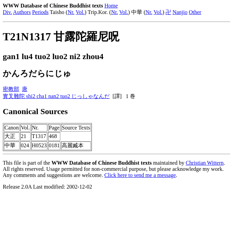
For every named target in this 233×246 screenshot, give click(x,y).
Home (111, 6)
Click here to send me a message (140, 175)
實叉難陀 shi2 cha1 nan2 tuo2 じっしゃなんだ (56, 96)
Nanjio (179, 12)
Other (195, 12)
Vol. (80, 12)
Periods (40, 12)
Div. (7, 12)
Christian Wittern (205, 163)
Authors (22, 12)
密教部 (11, 89)
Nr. (71, 12)
